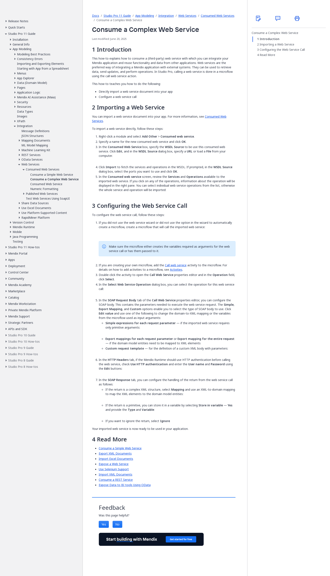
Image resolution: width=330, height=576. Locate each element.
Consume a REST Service (116, 479)
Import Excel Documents (116, 458)
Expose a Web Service (114, 464)
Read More (267, 55)
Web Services (187, 15)
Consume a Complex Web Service (275, 33)
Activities (176, 269)
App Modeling (144, 15)
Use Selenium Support (114, 469)
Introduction (269, 39)
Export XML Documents (115, 453)
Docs (95, 15)
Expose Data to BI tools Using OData (125, 485)
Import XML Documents (115, 474)
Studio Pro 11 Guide (117, 15)
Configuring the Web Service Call (282, 49)
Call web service (176, 265)
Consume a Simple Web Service (120, 448)
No (117, 524)
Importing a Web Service (277, 44)
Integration (166, 15)
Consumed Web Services (217, 15)
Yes (103, 524)
